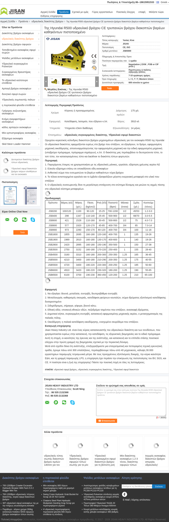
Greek (165, 2)
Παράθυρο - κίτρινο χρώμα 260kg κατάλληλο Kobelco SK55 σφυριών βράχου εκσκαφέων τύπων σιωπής (18, 512)
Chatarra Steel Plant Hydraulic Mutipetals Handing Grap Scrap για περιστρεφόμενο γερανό (59, 503)
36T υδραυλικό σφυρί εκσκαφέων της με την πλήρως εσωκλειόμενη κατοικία (21, 504)
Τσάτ (112, 88)
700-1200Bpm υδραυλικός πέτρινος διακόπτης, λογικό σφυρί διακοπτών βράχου (18, 497)
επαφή (142, 12)
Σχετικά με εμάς (80, 12)
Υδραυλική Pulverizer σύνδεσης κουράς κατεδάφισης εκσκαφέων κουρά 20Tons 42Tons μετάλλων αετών (101, 497)
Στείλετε (159, 486)
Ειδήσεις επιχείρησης (52, 16)
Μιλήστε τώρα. (156, 12)
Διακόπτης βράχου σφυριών (16, 44)
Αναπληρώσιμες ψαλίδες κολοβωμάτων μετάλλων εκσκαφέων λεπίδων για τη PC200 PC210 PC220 (101, 488)
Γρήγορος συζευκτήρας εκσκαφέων (14, 112)
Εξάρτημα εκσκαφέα (12, 138)
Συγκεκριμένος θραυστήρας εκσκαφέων (16, 73)
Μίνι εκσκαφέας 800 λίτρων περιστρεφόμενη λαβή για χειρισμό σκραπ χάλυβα (58, 488)
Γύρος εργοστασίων (102, 12)
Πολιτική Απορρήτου (11, 519)
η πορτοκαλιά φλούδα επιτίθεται (18, 105)
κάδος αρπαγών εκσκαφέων (16, 127)
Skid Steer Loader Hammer (16, 144)
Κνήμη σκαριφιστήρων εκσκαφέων (13, 120)
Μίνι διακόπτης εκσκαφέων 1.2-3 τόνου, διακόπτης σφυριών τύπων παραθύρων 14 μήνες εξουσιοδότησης (129, 464)
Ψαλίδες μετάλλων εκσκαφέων (17, 58)
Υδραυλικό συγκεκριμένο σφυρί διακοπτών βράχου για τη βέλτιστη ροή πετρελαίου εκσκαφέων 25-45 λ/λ (105, 464)
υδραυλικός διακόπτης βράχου (47, 21)
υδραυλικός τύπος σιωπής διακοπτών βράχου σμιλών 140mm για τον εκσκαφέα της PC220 (54, 463)
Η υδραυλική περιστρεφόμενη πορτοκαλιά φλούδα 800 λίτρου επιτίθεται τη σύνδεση (57, 512)
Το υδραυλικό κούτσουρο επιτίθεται (15, 81)
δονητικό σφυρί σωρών (14, 94)
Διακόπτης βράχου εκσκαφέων (18, 33)
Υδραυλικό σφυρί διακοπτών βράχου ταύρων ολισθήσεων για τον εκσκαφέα (24, 171)
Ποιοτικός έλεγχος (125, 12)
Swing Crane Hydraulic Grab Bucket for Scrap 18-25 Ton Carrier (60, 495)
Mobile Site (129, 504)
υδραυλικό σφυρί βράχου (65, 369)
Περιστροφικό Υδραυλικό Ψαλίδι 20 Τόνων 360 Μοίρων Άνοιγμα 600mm (100, 504)
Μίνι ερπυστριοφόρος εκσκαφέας (19, 133)
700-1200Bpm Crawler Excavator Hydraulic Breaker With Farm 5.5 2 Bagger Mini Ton (18, 488)
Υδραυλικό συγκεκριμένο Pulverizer (15, 65)
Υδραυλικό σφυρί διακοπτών (126, 369)
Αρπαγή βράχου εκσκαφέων (16, 88)
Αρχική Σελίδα (48, 12)
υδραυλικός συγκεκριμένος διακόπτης (95, 369)
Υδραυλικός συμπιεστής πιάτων (18, 99)
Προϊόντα (63, 12)
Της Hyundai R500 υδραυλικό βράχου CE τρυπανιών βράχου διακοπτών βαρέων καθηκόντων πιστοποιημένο (72, 92)
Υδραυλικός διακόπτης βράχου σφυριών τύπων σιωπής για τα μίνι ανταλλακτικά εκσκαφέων (79, 463)
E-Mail (126, 499)
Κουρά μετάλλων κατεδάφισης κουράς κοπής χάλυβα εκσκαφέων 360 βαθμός (101, 510)
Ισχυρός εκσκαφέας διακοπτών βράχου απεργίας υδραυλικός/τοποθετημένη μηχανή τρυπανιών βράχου (155, 464)
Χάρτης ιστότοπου (140, 499)
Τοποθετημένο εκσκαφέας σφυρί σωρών (18, 51)
